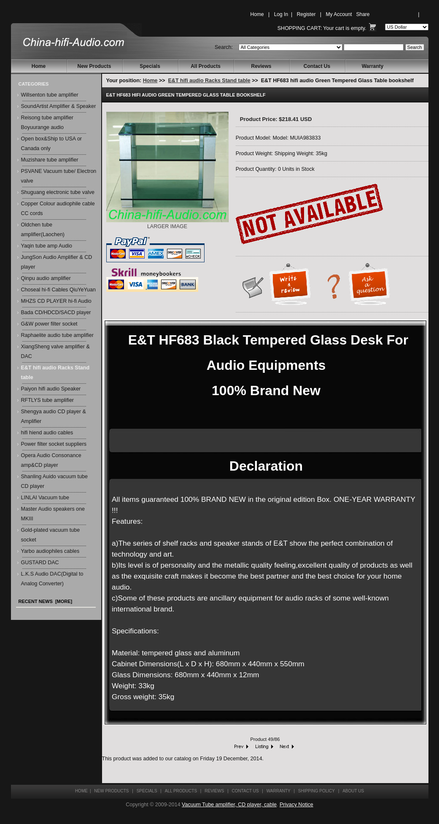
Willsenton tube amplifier (49, 95)
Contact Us (317, 66)
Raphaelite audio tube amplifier (57, 335)
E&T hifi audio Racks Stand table (209, 80)
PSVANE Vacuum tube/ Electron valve (59, 176)
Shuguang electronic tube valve (57, 192)
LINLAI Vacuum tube (45, 498)
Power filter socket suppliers (54, 444)
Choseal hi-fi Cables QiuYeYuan (58, 290)
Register (306, 14)
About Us (353, 791)
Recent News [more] (46, 601)
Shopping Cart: (299, 28)
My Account (339, 14)
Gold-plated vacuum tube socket (50, 535)
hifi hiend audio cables (47, 433)
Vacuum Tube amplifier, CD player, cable (229, 805)
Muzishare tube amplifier (49, 160)
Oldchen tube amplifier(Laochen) (43, 229)
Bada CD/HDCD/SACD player (56, 312)
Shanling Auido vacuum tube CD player (54, 481)
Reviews (261, 66)
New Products (94, 66)
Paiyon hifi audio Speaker (51, 389)
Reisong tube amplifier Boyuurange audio (47, 122)
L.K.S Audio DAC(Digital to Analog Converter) (52, 579)
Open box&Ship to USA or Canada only (51, 143)
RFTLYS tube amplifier (47, 400)
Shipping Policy (316, 791)
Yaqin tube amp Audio (46, 246)
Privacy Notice (296, 805)
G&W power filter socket (49, 324)
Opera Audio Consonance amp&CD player (51, 460)
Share (363, 14)
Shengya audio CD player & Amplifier (53, 416)
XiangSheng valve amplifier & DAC (55, 351)
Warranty (373, 66)
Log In (281, 14)
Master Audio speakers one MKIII (53, 514)
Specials (150, 66)
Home (257, 14)
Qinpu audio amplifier (46, 278)
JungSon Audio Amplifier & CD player (56, 262)
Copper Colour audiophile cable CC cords (58, 208)
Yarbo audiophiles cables (50, 551)
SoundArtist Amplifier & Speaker (58, 106)
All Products (206, 66)
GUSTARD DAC (40, 562)
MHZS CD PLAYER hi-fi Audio (56, 301)
